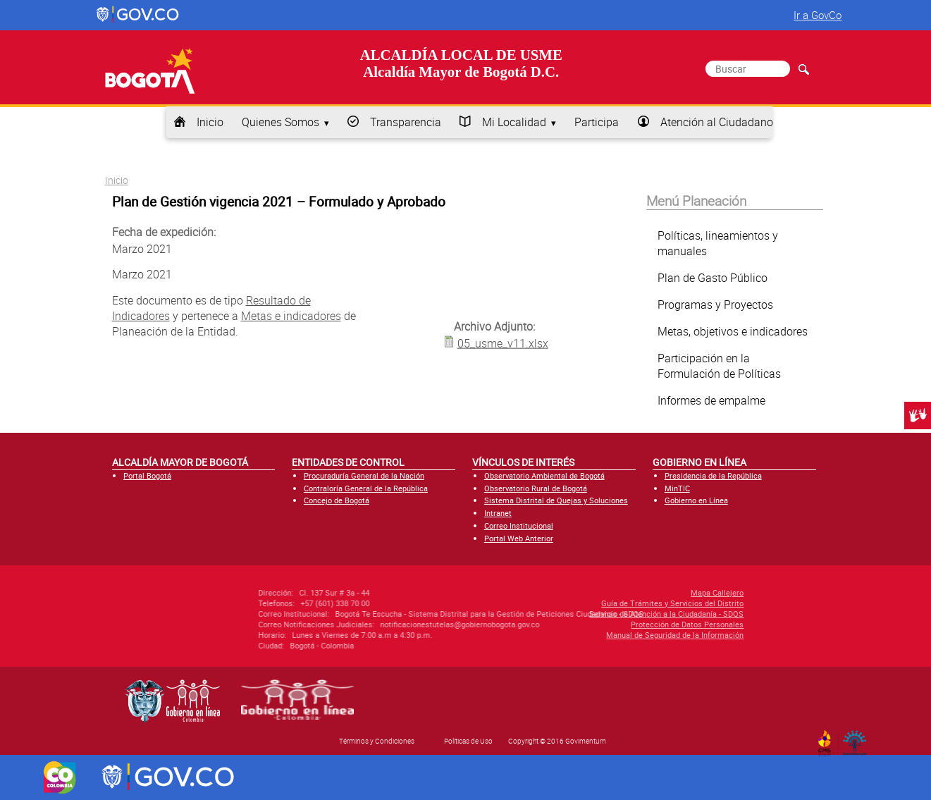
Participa (596, 122)
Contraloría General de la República (366, 488)
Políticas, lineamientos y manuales (718, 243)
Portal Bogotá (147, 475)
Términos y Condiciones (376, 741)
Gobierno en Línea (696, 500)
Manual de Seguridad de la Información (605, 634)
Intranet (498, 512)
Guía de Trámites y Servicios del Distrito (602, 603)
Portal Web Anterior (518, 538)
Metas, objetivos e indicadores (733, 331)
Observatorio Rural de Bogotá (535, 488)
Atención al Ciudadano (716, 122)
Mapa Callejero (647, 592)
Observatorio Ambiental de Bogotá (544, 475)
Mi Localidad (514, 122)
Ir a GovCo (817, 15)
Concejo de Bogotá (336, 500)
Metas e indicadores (291, 316)
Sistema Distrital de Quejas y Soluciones (556, 500)
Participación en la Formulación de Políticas (719, 365)
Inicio (210, 122)
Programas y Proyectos (715, 304)
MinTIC (677, 488)
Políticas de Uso (468, 741)
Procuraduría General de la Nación (364, 475)
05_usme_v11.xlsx (502, 342)
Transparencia (405, 122)
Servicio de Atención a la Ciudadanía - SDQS (596, 613)
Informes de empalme (711, 400)
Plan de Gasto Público (712, 277)
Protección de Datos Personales (617, 624)
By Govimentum (857, 739)
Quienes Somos (280, 122)
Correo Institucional (518, 525)
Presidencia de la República (713, 475)
